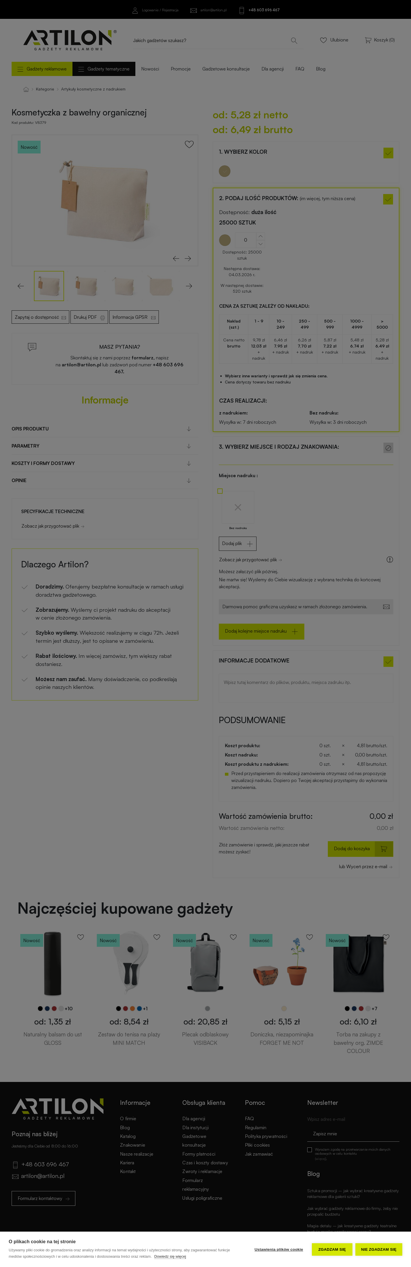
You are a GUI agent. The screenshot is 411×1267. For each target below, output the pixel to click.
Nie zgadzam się (379, 1249)
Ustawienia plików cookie (278, 1249)
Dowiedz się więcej (170, 1256)
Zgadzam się (332, 1249)
